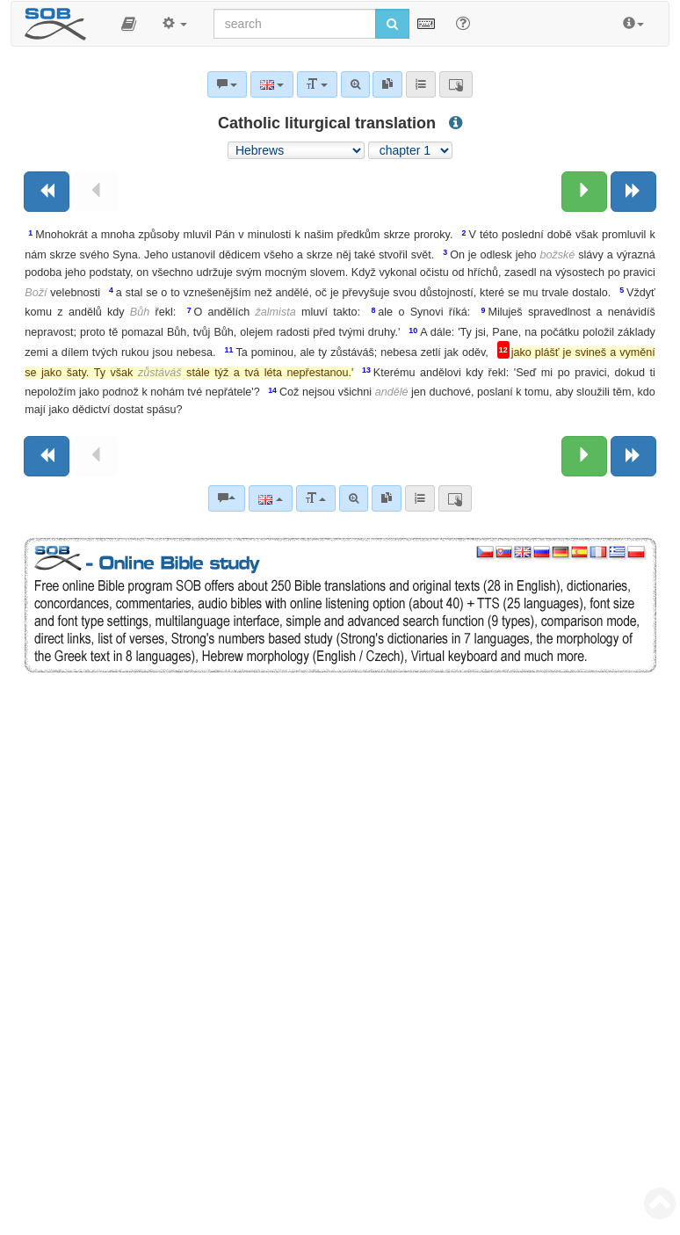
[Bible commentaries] (226, 498)
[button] (128, 24)
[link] (386, 498)
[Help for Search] (463, 23)
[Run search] (392, 24)
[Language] (270, 498)
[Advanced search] (353, 498)
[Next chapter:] (584, 191)
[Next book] (633, 191)
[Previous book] (46, 191)
